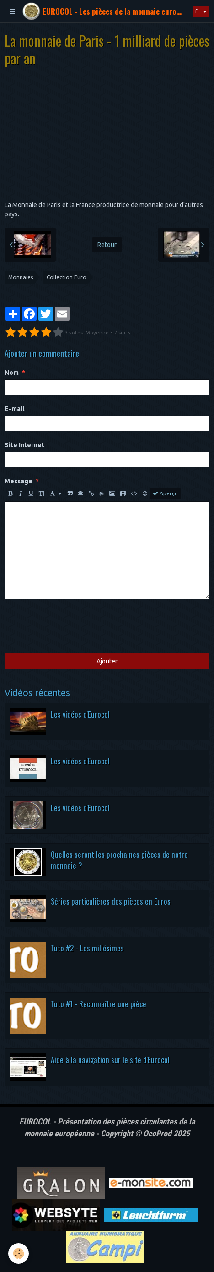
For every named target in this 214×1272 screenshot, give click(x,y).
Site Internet (24, 445)
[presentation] (74, 626)
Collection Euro (66, 277)
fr (197, 11)
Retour (107, 244)
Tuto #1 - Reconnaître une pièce (98, 1003)
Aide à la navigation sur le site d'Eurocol (110, 1059)
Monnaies (20, 277)
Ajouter (107, 661)
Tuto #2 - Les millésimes (87, 948)
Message (18, 481)
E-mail (14, 408)
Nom (12, 372)
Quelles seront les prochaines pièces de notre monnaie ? (119, 860)
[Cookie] (18, 1253)
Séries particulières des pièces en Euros (111, 901)
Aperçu (165, 493)
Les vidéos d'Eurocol (80, 714)
